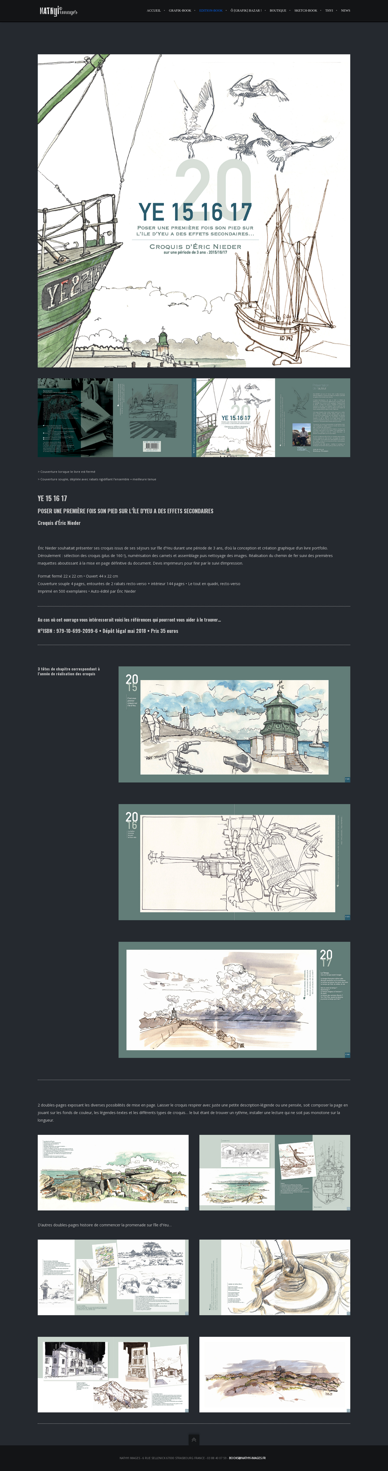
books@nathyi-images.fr (247, 1458)
